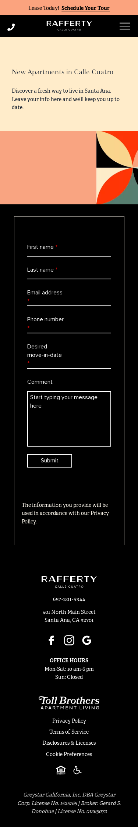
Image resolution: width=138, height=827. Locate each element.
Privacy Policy (69, 720)
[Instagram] (69, 640)
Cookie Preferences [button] (69, 754)
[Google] (87, 640)
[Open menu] (125, 26)
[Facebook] (51, 640)
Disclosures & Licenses (69, 743)
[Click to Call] (23, 27)
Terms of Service (69, 731)
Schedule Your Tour (85, 8)
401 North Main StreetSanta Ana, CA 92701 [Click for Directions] (69, 616)
